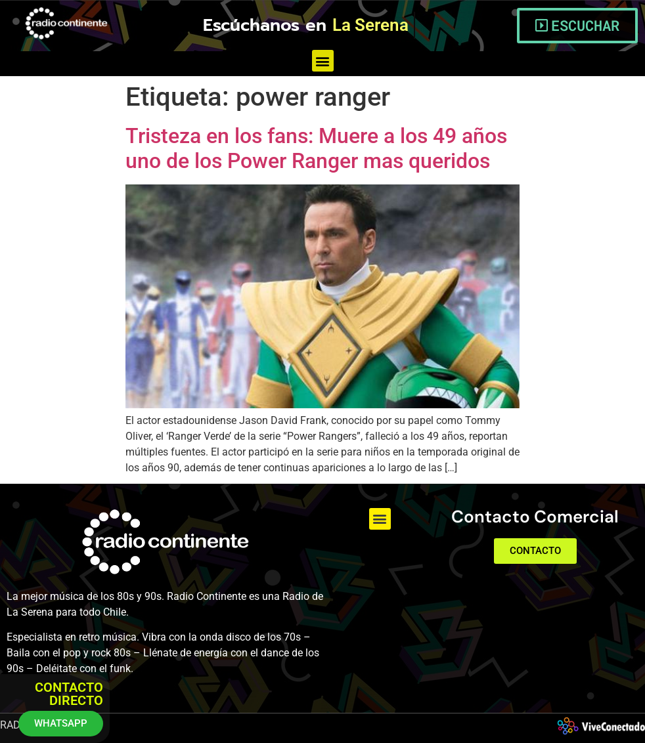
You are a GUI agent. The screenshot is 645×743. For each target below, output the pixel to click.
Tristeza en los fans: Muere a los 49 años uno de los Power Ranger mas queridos (316, 148)
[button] (323, 61)
